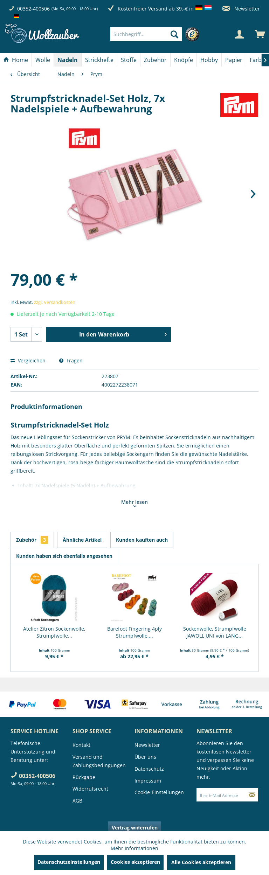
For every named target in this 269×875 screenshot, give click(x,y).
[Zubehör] (155, 60)
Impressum (147, 780)
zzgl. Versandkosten (54, 302)
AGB (77, 800)
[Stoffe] (128, 60)
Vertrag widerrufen (135, 827)
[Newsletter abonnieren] (252, 794)
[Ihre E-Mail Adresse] (221, 794)
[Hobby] (209, 60)
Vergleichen (28, 360)
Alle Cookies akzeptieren (201, 862)
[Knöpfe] (183, 60)
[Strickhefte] (99, 60)
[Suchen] (174, 34)
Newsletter (241, 8)
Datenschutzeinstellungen (68, 862)
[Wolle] (43, 60)
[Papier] (234, 60)
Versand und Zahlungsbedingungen (99, 761)
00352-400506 (33, 8)
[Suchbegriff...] (146, 34)
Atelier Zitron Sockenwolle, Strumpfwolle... (54, 632)
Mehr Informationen (134, 848)
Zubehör (32, 539)
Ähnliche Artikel (82, 539)
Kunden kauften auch (142, 539)
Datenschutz (149, 768)
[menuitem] (156, 34)
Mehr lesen (134, 503)
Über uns (145, 757)
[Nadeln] (67, 60)
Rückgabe (84, 777)
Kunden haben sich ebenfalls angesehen (64, 556)
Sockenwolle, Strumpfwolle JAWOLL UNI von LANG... (214, 632)
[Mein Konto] (239, 34)
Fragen (71, 360)
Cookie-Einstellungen (159, 792)
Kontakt (81, 745)
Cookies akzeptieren (135, 862)
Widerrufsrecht (90, 788)
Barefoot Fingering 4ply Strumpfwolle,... (134, 632)
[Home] (16, 60)
